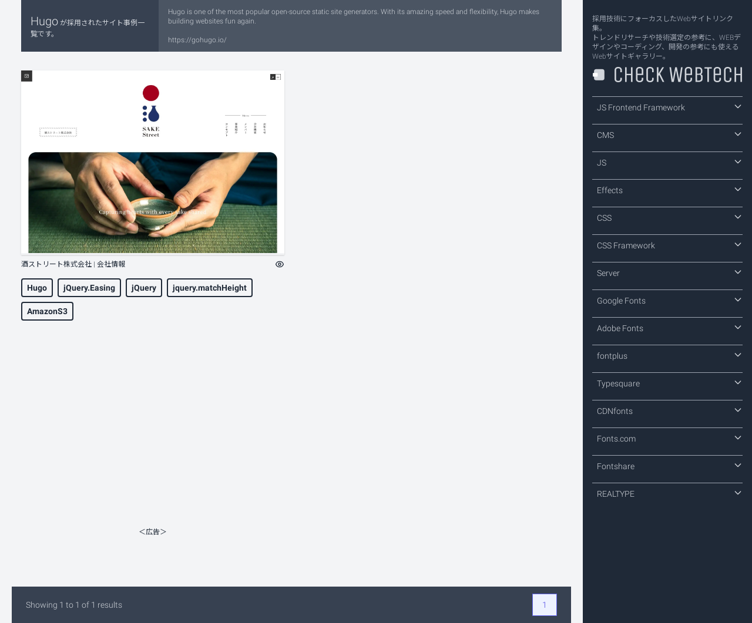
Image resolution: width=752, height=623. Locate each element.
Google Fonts (670, 300)
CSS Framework (670, 245)
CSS (670, 217)
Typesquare (670, 383)
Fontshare (670, 465)
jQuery (144, 287)
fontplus (670, 355)
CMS (670, 134)
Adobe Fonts (670, 327)
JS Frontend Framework (670, 107)
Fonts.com (670, 438)
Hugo (37, 287)
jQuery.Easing (89, 287)
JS (670, 162)
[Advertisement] (152, 440)
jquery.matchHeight (210, 287)
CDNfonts (670, 410)
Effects (670, 189)
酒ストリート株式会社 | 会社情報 (73, 264)
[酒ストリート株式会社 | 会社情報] (152, 162)
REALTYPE (670, 493)
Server (670, 272)
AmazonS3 (47, 311)
